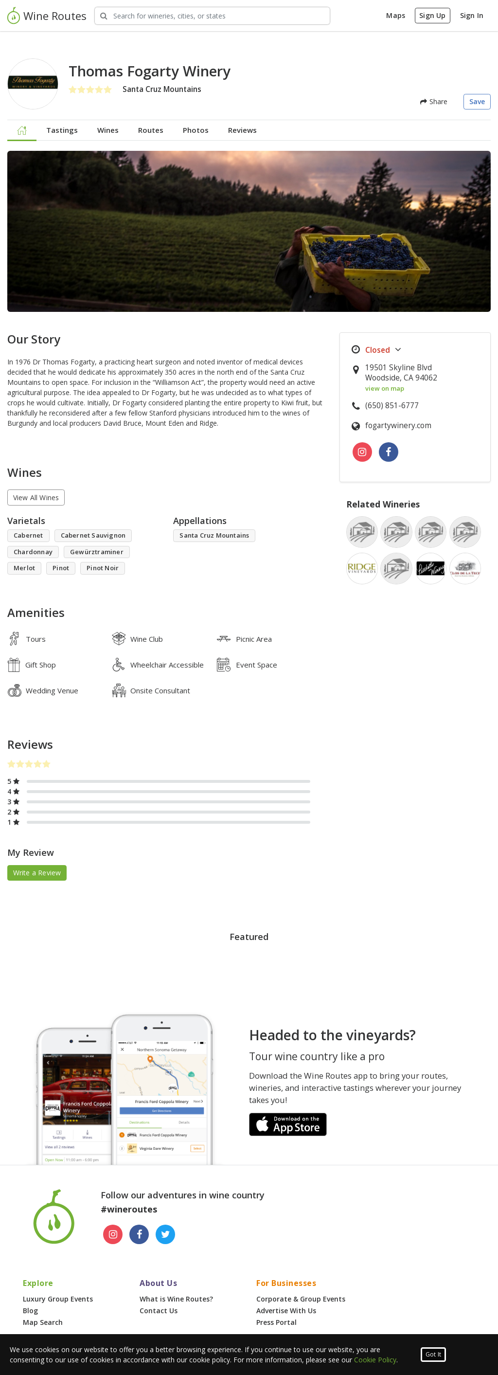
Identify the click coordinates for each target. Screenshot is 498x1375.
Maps (395, 15)
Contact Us (159, 1310)
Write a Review (37, 872)
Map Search (43, 1322)
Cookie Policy (375, 1359)
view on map (384, 388)
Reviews (242, 130)
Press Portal (276, 1322)
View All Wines (36, 497)
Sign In (471, 15)
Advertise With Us (286, 1310)
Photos (196, 130)
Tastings (62, 130)
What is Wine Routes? (176, 1298)
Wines (108, 130)
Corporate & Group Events (300, 1298)
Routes (150, 130)
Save (477, 101)
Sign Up (432, 15)
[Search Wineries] (212, 16)
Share (433, 101)
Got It (433, 1354)
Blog (30, 1310)
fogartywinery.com (398, 425)
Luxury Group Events (58, 1298)
